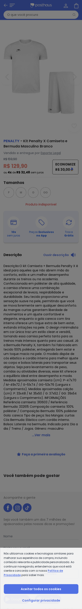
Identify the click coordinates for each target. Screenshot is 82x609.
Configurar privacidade (41, 600)
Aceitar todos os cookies (41, 589)
